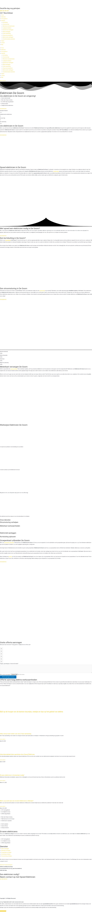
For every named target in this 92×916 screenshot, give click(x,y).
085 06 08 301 (5, 11)
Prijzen (2, 40)
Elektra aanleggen (7, 31)
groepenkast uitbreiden (9, 544)
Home (2, 15)
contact (10, 558)
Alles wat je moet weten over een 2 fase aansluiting (18, 738)
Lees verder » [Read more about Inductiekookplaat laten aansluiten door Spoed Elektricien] (3, 763)
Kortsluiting (5, 22)
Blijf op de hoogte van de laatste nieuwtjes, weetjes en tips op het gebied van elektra (37, 715)
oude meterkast (14, 370)
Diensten (3, 20)
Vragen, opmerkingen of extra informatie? (9, 667)
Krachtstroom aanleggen (8, 29)
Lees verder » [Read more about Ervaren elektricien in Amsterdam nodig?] (3, 784)
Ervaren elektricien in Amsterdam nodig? (15, 779)
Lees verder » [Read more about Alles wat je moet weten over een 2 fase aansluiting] (3, 743)
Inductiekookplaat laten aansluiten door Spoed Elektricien (21, 758)
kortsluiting (8, 240)
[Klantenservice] (3, 915)
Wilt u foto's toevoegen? (5, 678)
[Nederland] (10, 637)
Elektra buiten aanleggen (8, 37)
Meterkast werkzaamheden (9, 26)
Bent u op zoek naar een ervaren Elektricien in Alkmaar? (20, 805)
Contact (3, 42)
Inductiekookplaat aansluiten (9, 39)
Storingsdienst (4, 18)
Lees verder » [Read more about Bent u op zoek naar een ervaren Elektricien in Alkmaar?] (3, 810)
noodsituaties (56, 171)
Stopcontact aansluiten (8, 35)
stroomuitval (42, 292)
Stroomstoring (6, 24)
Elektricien (3, 16)
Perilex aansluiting (7, 33)
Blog (2, 44)
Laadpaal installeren (7, 28)
